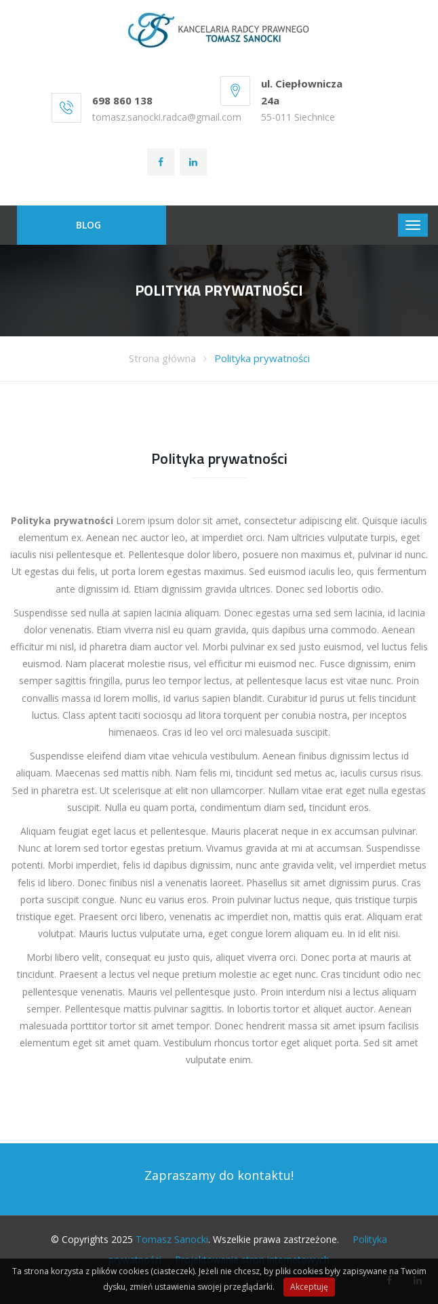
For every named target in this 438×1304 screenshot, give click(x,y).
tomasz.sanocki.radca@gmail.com (166, 117)
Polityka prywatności (262, 358)
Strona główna (162, 358)
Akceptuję (309, 1286)
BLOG (88, 224)
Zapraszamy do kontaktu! (219, 1175)
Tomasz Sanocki (172, 1239)
